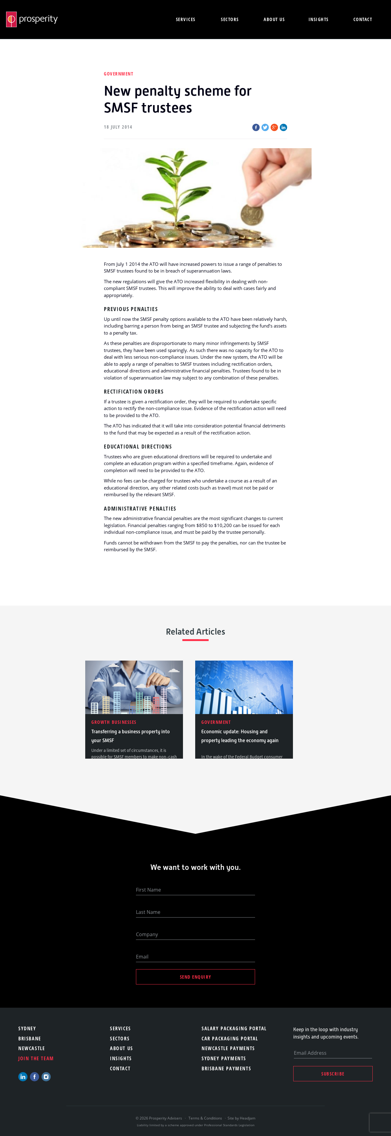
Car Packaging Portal (230, 1038)
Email (142, 956)
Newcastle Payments (228, 1048)
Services (186, 19)
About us (274, 19)
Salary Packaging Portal (234, 1028)
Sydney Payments (224, 1058)
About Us (121, 1048)
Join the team (36, 1058)
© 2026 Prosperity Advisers (159, 1118)
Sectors (230, 19)
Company (147, 934)
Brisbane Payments (226, 1068)
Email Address (310, 1052)
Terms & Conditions (205, 1118)
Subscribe (333, 1074)
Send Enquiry (195, 977)
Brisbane (29, 1038)
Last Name (148, 912)
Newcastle (31, 1048)
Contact (362, 19)
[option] (134, 710)
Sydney (27, 1028)
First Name (148, 889)
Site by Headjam (241, 1118)
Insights (319, 19)
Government (118, 74)
